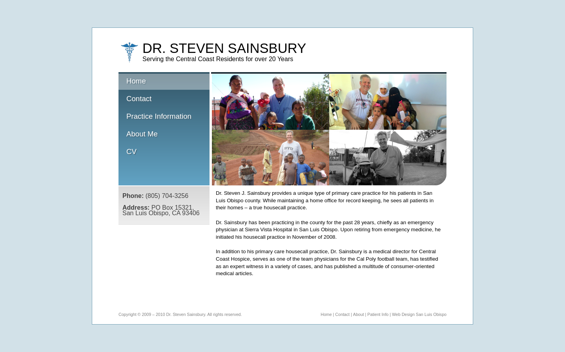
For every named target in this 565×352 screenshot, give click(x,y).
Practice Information (158, 116)
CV (131, 151)
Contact (138, 98)
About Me (142, 134)
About (358, 314)
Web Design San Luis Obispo (419, 314)
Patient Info (377, 314)
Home (163, 82)
